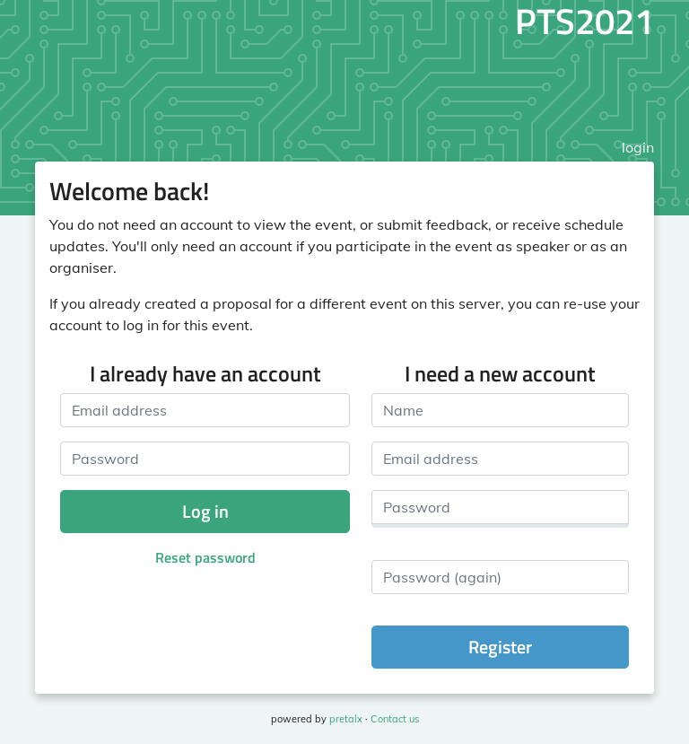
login (638, 147)
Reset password (205, 557)
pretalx (345, 719)
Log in (205, 511)
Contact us (395, 719)
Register (500, 647)
